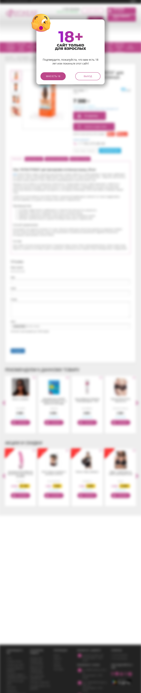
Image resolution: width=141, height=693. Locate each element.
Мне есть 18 (53, 76)
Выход (88, 76)
